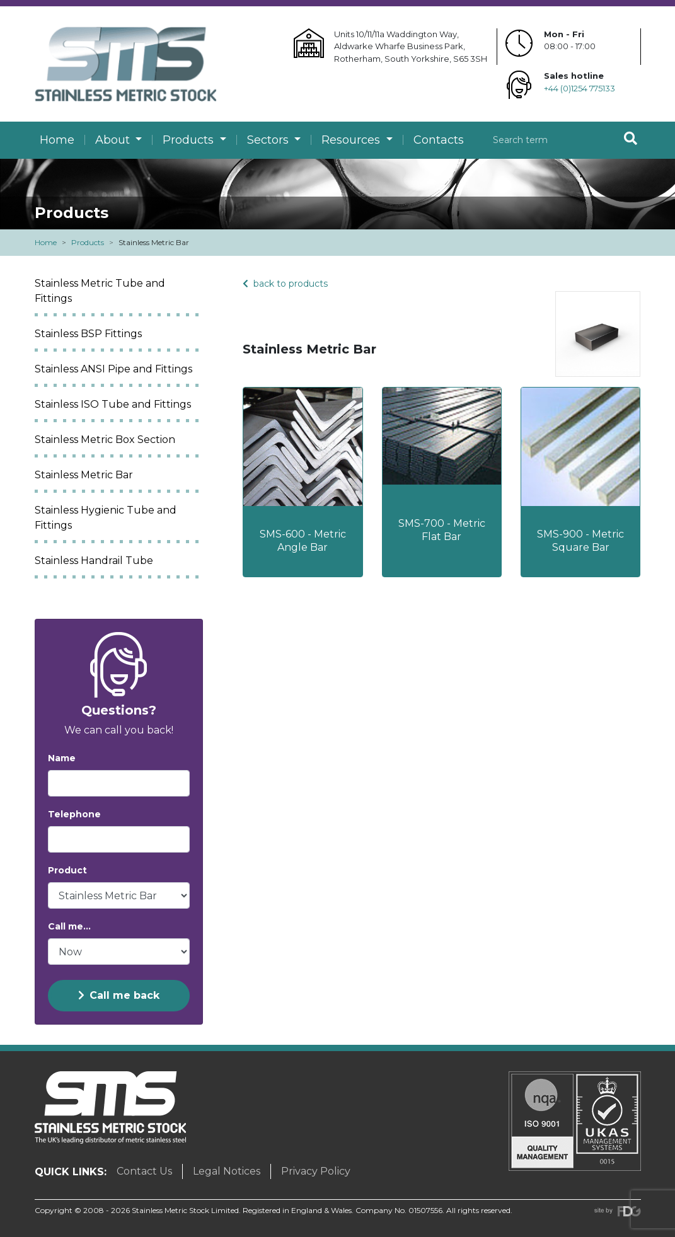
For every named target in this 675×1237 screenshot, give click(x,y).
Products (87, 242)
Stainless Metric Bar (84, 475)
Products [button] (190, 140)
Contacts (438, 140)
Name (62, 758)
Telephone (74, 814)
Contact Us (144, 1171)
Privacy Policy (315, 1171)
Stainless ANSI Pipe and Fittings (113, 369)
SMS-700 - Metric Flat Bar (441, 530)
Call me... (69, 926)
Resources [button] (352, 140)
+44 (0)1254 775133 (579, 88)
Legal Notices (226, 1171)
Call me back (118, 995)
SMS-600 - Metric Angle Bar (303, 540)
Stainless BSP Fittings (88, 334)
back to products (285, 283)
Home (57, 140)
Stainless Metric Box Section (105, 440)
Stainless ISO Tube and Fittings (113, 404)
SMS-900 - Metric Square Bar (580, 540)
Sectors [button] (269, 140)
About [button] (114, 140)
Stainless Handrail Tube (94, 561)
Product (67, 870)
